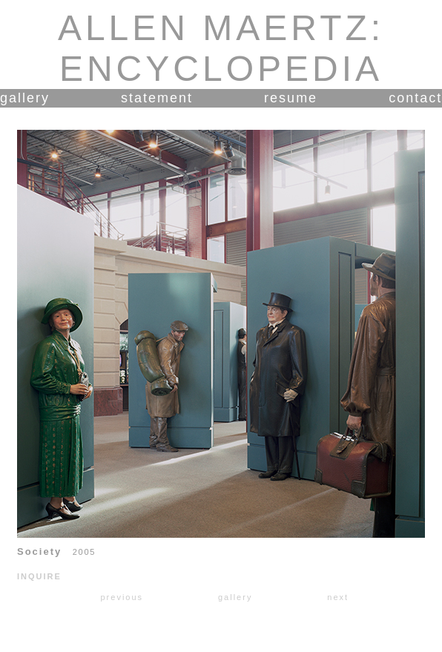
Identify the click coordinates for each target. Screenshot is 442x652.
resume (290, 97)
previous (121, 597)
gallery (25, 97)
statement (157, 97)
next (338, 597)
